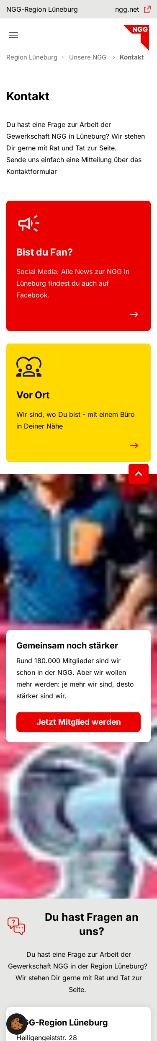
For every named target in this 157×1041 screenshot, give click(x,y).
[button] (16, 1023)
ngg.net (127, 9)
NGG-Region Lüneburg (42, 9)
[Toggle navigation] (13, 35)
